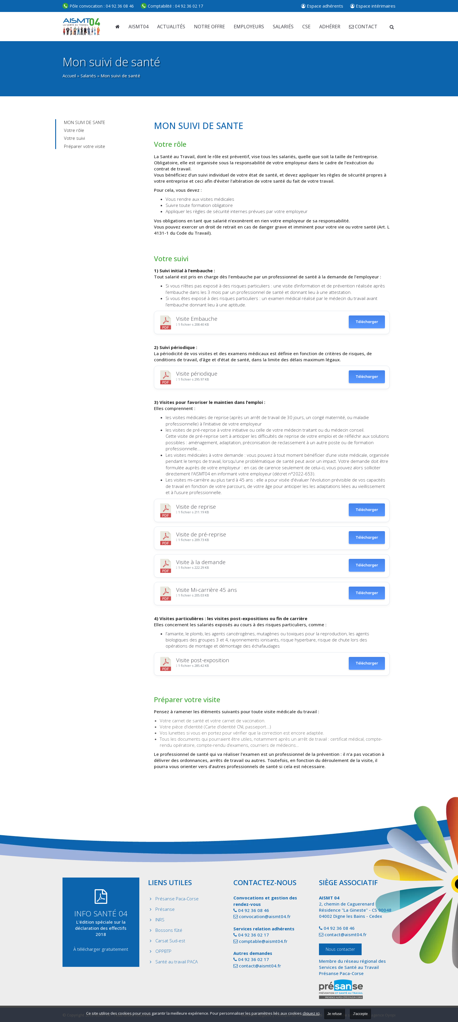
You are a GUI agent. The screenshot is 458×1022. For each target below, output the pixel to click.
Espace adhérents (322, 6)
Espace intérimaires (372, 6)
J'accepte (360, 1014)
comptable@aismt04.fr (263, 941)
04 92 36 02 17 (172, 6)
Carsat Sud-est (170, 940)
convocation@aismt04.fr (265, 916)
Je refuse (334, 1014)
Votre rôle (74, 130)
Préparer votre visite (84, 146)
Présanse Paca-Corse (177, 898)
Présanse (165, 909)
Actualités (171, 26)
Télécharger (367, 321)
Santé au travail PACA (176, 962)
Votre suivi (74, 138)
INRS (159, 919)
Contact (363, 26)
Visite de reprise (196, 506)
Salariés (88, 76)
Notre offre (209, 26)
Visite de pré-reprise (201, 534)
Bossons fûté (168, 930)
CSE (306, 26)
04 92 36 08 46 (98, 6)
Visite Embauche (196, 318)
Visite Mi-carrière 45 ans (206, 589)
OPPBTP (163, 951)
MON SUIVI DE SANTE (84, 122)
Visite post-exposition (202, 660)
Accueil (69, 76)
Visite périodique (196, 373)
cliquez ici (311, 1013)
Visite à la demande (200, 562)
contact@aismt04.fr (260, 966)
